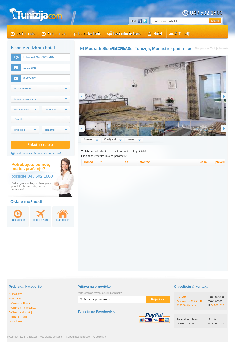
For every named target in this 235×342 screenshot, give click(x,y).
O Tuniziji (182, 34)
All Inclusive (15, 293)
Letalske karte (89, 34)
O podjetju (98, 337)
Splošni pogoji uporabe (78, 337)
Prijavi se (157, 299)
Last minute (25, 34)
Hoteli (158, 34)
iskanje (215, 20)
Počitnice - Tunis (18, 316)
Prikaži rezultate (40, 144)
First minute (57, 34)
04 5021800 (217, 297)
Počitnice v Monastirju (21, 312)
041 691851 (217, 301)
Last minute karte (127, 34)
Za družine (15, 298)
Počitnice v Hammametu (22, 307)
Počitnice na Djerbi (19, 303)
